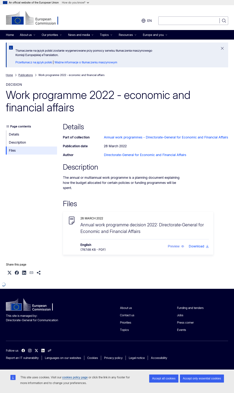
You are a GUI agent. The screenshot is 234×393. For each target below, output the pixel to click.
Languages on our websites (63, 358)
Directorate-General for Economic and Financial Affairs (145, 155)
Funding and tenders (190, 308)
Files (12, 150)
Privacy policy (113, 358)
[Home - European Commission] (35, 18)
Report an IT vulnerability (22, 358)
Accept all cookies (164, 378)
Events (181, 330)
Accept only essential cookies (202, 378)
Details (14, 134)
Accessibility (159, 358)
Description (17, 142)
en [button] (146, 20)
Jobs (180, 315)
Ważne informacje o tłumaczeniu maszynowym (85, 62)
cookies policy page (75, 377)
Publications (25, 75)
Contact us (127, 315)
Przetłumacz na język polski (33, 62)
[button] (176, 246)
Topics (124, 330)
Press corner (185, 322)
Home (10, 35)
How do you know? (75, 2)
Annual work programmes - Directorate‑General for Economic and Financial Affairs (166, 137)
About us (126, 308)
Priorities (125, 322)
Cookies (92, 358)
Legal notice (137, 358)
